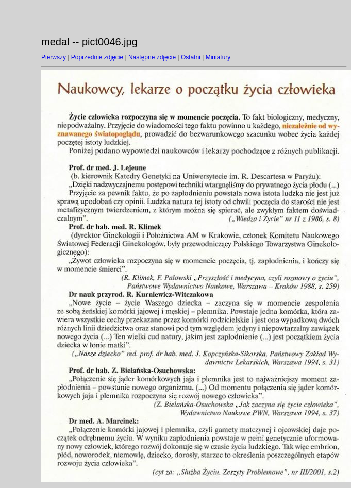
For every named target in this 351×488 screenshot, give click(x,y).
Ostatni (190, 57)
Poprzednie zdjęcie (97, 57)
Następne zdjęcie (152, 57)
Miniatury (218, 57)
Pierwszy (53, 57)
